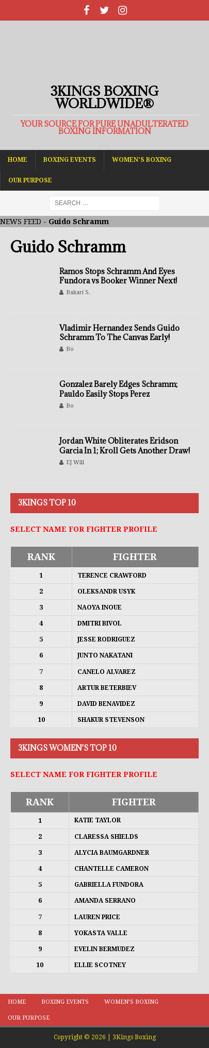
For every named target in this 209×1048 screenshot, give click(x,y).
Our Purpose (30, 180)
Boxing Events (69, 159)
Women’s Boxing (141, 159)
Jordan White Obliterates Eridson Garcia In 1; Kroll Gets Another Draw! (124, 445)
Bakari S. (78, 292)
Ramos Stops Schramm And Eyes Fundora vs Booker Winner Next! (118, 275)
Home (17, 159)
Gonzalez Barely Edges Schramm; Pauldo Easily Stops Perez (118, 388)
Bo (70, 349)
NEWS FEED (20, 221)
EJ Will (75, 462)
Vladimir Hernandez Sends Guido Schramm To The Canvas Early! (119, 332)
